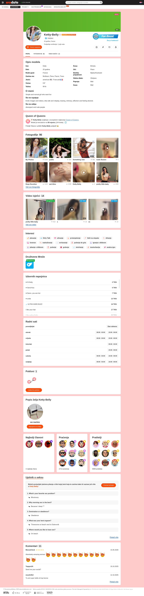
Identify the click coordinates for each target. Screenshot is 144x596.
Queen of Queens (72, 120)
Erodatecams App (60, 7)
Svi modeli (5, 7)
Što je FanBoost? (112, 40)
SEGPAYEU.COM (50, 589)
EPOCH (43, 589)
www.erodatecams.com (25, 589)
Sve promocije (36, 7)
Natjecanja (47, 7)
